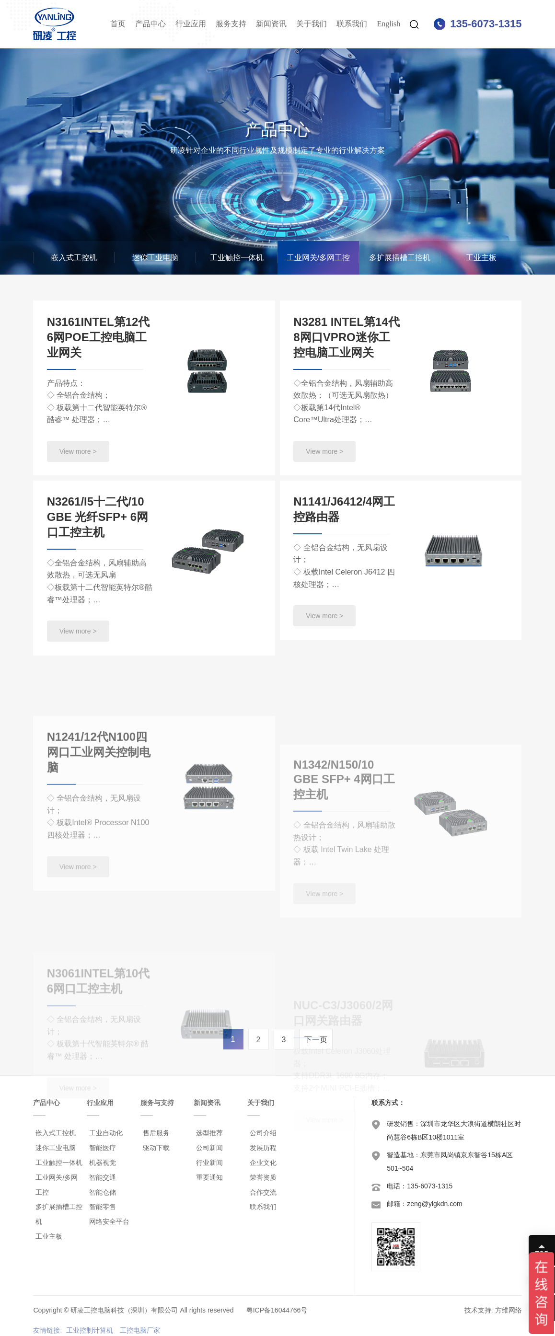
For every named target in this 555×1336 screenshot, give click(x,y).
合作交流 (263, 1192)
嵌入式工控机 (74, 257)
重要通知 (209, 1177)
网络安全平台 (109, 1221)
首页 (118, 24)
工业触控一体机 (237, 257)
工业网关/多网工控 (318, 257)
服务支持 (231, 24)
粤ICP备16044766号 (277, 1310)
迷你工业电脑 (155, 257)
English (388, 24)
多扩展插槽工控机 (399, 257)
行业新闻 (209, 1162)
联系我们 (351, 24)
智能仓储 (102, 1192)
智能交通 (102, 1177)
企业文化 (263, 1162)
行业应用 (190, 24)
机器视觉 (102, 1162)
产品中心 (150, 24)
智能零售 (102, 1206)
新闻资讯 (271, 24)
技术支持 (477, 1310)
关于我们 (311, 24)
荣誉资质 (263, 1177)
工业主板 (481, 257)
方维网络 (508, 1310)
